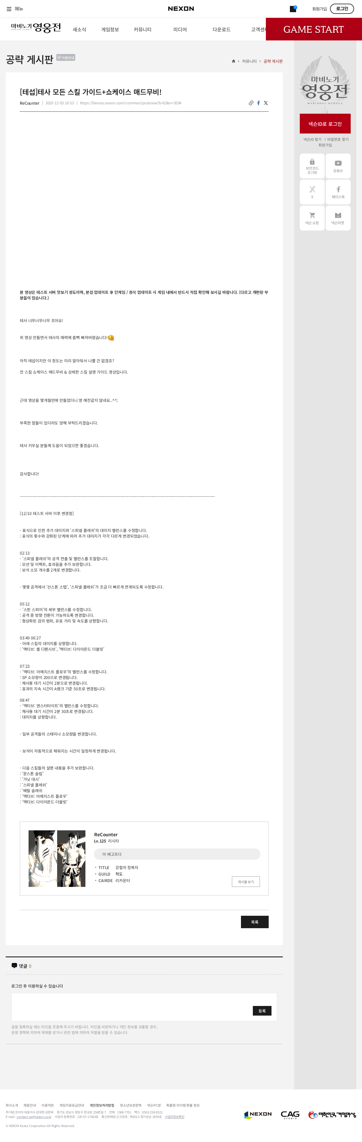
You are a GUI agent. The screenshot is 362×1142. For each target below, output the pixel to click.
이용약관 (48, 1105)
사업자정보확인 (174, 1116)
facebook (258, 103)
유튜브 (338, 166)
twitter (266, 103)
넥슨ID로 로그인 (325, 123)
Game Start (314, 29)
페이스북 (338, 192)
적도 (119, 874)
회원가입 (319, 9)
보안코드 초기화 (312, 166)
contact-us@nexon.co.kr (34, 1116)
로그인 (342, 8)
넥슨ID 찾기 (312, 139)
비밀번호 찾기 (337, 139)
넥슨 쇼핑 (312, 218)
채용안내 (29, 1105)
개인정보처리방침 (102, 1105)
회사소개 (12, 1105)
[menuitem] (79, 29)
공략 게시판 (273, 61)
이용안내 (68, 57)
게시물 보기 (246, 881)
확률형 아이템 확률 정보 (182, 1105)
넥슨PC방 (154, 1105)
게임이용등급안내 (71, 1105)
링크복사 (251, 103)
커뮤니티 (249, 61)
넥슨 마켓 (338, 218)
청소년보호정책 (130, 1105)
